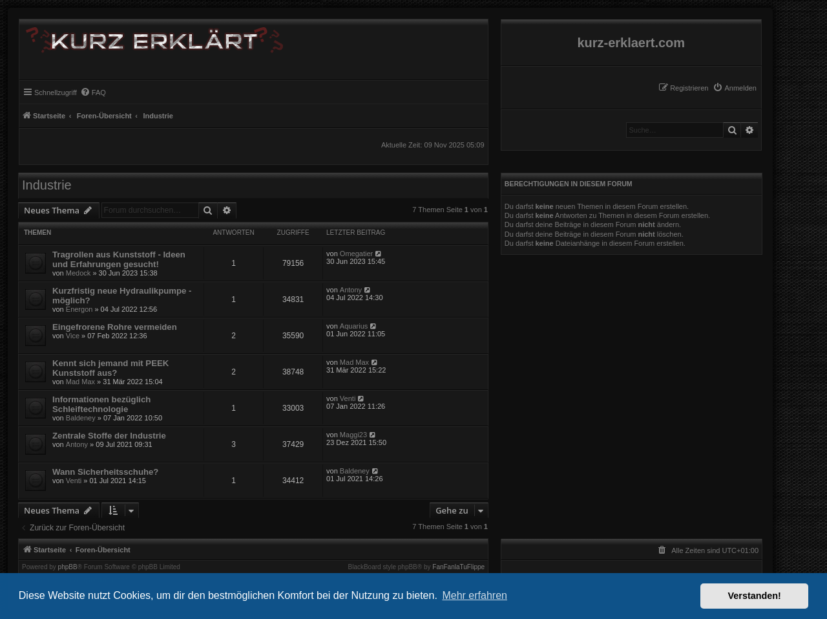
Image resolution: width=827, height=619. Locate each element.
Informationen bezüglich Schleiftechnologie (101, 404)
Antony (351, 290)
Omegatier (356, 253)
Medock (78, 273)
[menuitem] (735, 88)
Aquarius (354, 326)
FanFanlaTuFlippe (458, 567)
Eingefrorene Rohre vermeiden (114, 327)
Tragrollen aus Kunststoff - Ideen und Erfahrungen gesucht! (118, 259)
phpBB (68, 567)
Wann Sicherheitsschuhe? (105, 472)
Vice (72, 336)
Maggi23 (353, 435)
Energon (79, 309)
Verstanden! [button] (754, 596)
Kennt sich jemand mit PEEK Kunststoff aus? (110, 368)
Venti (347, 398)
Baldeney (81, 418)
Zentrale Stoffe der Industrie (109, 435)
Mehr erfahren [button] (474, 595)
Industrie (47, 185)
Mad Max (80, 382)
